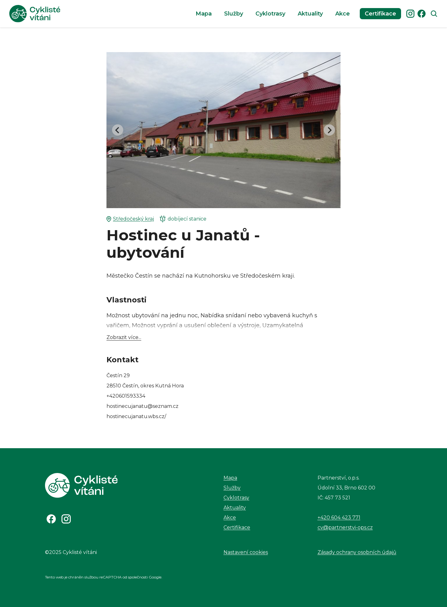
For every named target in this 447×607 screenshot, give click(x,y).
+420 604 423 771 (339, 517)
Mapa (204, 13)
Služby (233, 13)
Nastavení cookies (246, 552)
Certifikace (380, 13)
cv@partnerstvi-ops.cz (345, 527)
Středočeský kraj (130, 219)
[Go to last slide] (117, 130)
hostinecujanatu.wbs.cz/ (136, 416)
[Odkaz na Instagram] (66, 519)
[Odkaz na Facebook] (51, 519)
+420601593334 (125, 396)
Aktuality (310, 13)
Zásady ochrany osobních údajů (357, 552)
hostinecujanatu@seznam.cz (142, 406)
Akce (342, 13)
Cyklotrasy (270, 13)
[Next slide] (329, 130)
